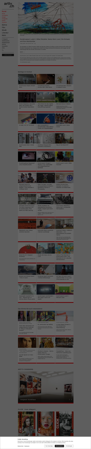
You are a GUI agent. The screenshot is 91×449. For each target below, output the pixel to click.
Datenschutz (21, 446)
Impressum (26, 446)
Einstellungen (69, 446)
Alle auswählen (59, 446)
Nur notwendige (49, 446)
